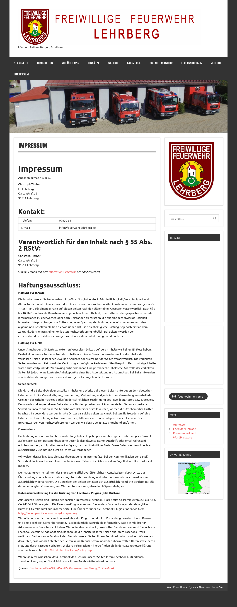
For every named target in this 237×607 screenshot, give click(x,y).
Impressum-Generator (62, 271)
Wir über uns (70, 63)
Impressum (21, 74)
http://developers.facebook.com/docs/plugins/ (47, 513)
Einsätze (94, 63)
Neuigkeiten (45, 63)
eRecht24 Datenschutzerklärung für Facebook (85, 568)
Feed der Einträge (184, 428)
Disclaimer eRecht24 (42, 568)
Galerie (113, 63)
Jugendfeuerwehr (161, 63)
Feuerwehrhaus (191, 63)
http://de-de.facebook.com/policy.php (68, 550)
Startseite (21, 63)
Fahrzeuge (134, 63)
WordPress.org (182, 437)
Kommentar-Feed (184, 433)
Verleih (216, 63)
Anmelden (179, 424)
